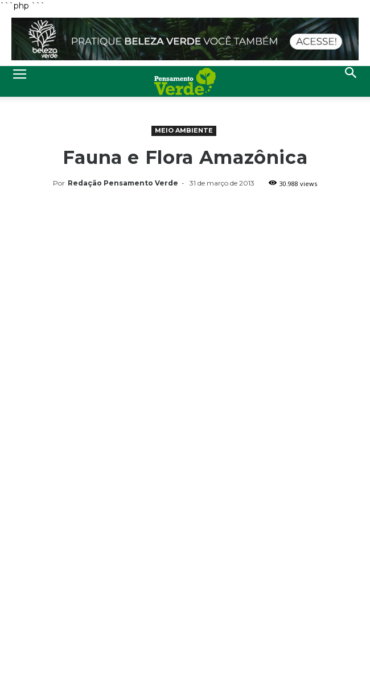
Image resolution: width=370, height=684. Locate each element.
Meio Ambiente (184, 130)
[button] (351, 81)
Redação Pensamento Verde (123, 183)
